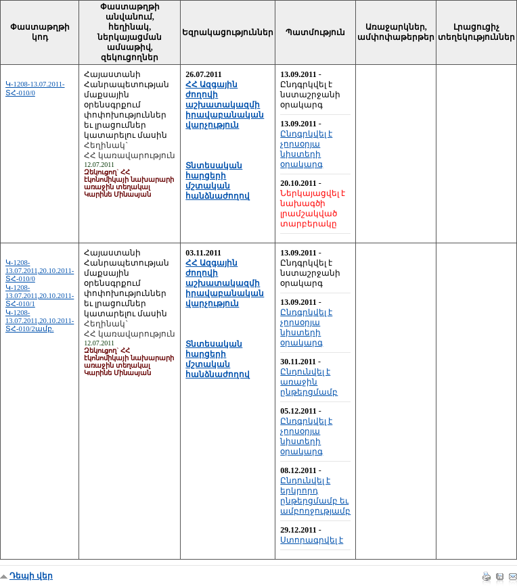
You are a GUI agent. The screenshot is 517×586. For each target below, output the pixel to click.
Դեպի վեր (31, 576)
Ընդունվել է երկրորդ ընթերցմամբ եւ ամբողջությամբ (315, 496)
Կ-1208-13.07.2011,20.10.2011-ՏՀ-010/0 (39, 271)
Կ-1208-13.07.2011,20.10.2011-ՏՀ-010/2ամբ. (39, 321)
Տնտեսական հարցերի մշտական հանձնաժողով (217, 181)
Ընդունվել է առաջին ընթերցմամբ (309, 382)
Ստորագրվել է (311, 540)
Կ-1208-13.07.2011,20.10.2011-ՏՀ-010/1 (39, 296)
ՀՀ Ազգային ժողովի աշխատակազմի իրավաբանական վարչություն (224, 105)
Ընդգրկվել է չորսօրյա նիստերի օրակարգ (306, 149)
